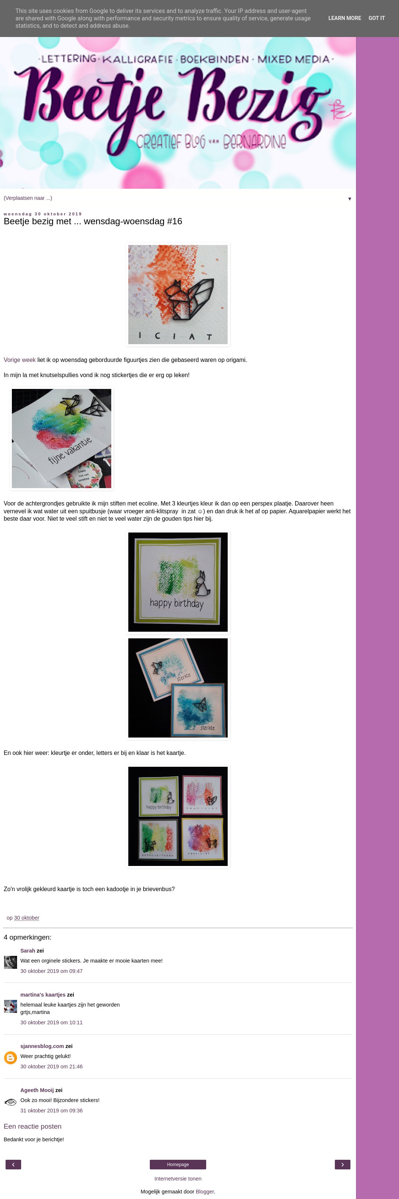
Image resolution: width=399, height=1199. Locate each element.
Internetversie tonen (177, 1179)
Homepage (178, 1164)
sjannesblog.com (42, 1046)
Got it (377, 18)
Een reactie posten (33, 1126)
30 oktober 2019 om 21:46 (51, 1066)
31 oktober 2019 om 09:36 (51, 1111)
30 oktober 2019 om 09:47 (51, 971)
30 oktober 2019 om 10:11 (51, 1022)
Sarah (27, 951)
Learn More (345, 18)
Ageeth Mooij (37, 1090)
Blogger (205, 1192)
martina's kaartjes (43, 995)
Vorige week (20, 360)
